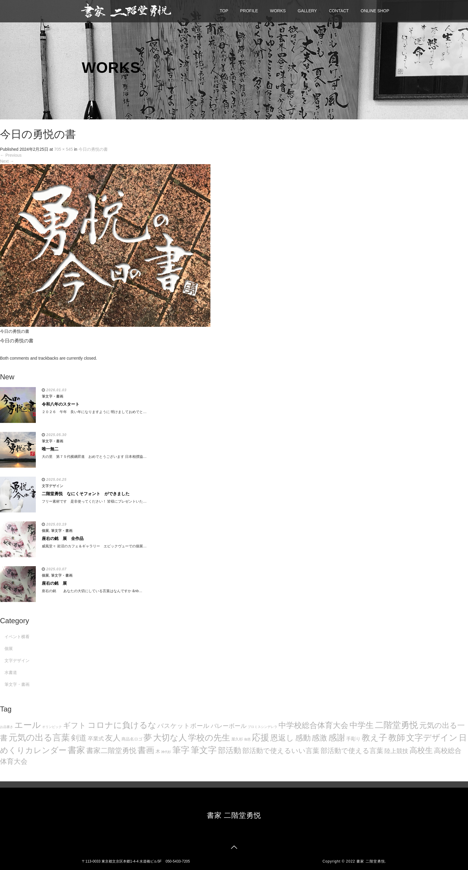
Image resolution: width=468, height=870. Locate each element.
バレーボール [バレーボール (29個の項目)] (229, 726)
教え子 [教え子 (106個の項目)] (374, 737)
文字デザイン (52, 486)
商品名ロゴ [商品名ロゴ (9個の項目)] (131, 739)
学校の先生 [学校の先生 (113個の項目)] (209, 737)
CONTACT (339, 10)
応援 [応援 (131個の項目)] (260, 737)
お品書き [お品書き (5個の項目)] (6, 727)
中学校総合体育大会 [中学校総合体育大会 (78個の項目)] (313, 725)
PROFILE (249, 10)
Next (7, 161)
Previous (10, 155)
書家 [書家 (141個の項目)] (76, 750)
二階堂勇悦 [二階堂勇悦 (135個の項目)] (396, 725)
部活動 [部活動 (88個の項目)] (229, 750)
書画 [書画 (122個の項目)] (146, 750)
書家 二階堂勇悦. (371, 861)
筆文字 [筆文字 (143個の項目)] (204, 750)
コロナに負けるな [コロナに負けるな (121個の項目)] (121, 725)
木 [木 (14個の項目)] (158, 751)
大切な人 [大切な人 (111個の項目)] (170, 737)
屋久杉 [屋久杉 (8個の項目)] (237, 739)
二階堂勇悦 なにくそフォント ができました (86, 493)
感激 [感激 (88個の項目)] (319, 737)
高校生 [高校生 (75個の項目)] (421, 750)
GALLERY (307, 10)
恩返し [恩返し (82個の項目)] (282, 737)
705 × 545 (63, 149)
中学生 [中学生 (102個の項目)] (362, 725)
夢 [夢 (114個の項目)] (148, 737)
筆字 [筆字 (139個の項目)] (181, 750)
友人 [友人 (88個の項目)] (113, 737)
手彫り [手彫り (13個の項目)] (353, 738)
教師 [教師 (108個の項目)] (396, 737)
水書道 (10, 672)
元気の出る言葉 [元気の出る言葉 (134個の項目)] (39, 737)
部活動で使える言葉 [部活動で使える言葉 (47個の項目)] (352, 750)
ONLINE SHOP (375, 10)
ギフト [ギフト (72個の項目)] (74, 725)
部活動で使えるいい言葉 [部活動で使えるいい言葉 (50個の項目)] (280, 750)
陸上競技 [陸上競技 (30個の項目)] (396, 751)
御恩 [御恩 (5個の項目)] (247, 739)
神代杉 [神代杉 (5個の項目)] (166, 752)
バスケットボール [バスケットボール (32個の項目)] (183, 725)
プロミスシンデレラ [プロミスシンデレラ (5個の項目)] (262, 727)
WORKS (278, 10)
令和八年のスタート (60, 404)
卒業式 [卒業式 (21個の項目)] (96, 738)
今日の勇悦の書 (93, 149)
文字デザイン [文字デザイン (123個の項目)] (432, 737)
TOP (224, 10)
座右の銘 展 (54, 583)
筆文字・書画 (52, 396)
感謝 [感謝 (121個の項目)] (336, 737)
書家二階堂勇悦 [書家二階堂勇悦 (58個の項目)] (111, 750)
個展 (45, 531)
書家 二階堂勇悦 (234, 815)
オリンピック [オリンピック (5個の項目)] (52, 727)
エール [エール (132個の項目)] (27, 725)
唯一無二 (50, 448)
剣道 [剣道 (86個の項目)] (79, 737)
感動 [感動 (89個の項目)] (303, 737)
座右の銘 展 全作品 (63, 538)
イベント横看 (17, 636)
